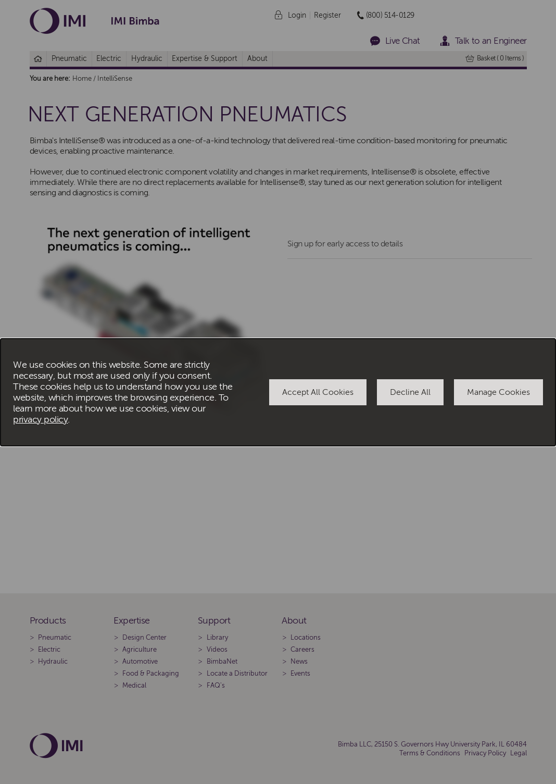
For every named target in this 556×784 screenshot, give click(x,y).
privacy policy (40, 420)
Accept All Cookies (317, 392)
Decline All (410, 392)
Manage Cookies (498, 392)
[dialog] (278, 392)
